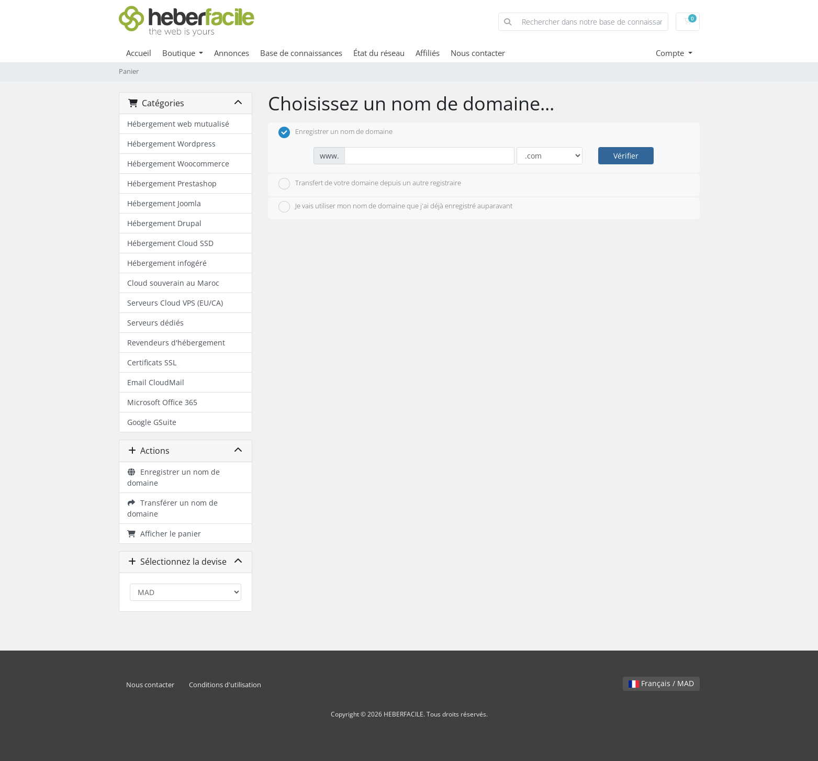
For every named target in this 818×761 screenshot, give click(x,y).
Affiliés (428, 53)
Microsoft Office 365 (162, 402)
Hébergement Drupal (164, 223)
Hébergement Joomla (164, 203)
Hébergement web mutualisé (178, 124)
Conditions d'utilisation (225, 684)
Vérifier (625, 156)
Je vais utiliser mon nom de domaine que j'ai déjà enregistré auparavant (395, 206)
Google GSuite (151, 422)
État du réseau (379, 53)
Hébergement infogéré (167, 263)
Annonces (231, 53)
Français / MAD (661, 683)
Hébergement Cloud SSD (170, 243)
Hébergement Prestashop (172, 183)
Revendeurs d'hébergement (176, 343)
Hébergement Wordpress (171, 144)
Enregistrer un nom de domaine (173, 477)
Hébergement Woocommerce (178, 164)
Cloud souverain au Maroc (173, 283)
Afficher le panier (164, 534)
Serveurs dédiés (155, 323)
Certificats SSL (151, 362)
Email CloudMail (155, 382)
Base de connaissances (301, 53)
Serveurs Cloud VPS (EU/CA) (175, 303)
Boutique (179, 53)
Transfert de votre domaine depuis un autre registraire (369, 183)
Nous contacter (478, 53)
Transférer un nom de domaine (172, 508)
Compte (671, 53)
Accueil (138, 53)
